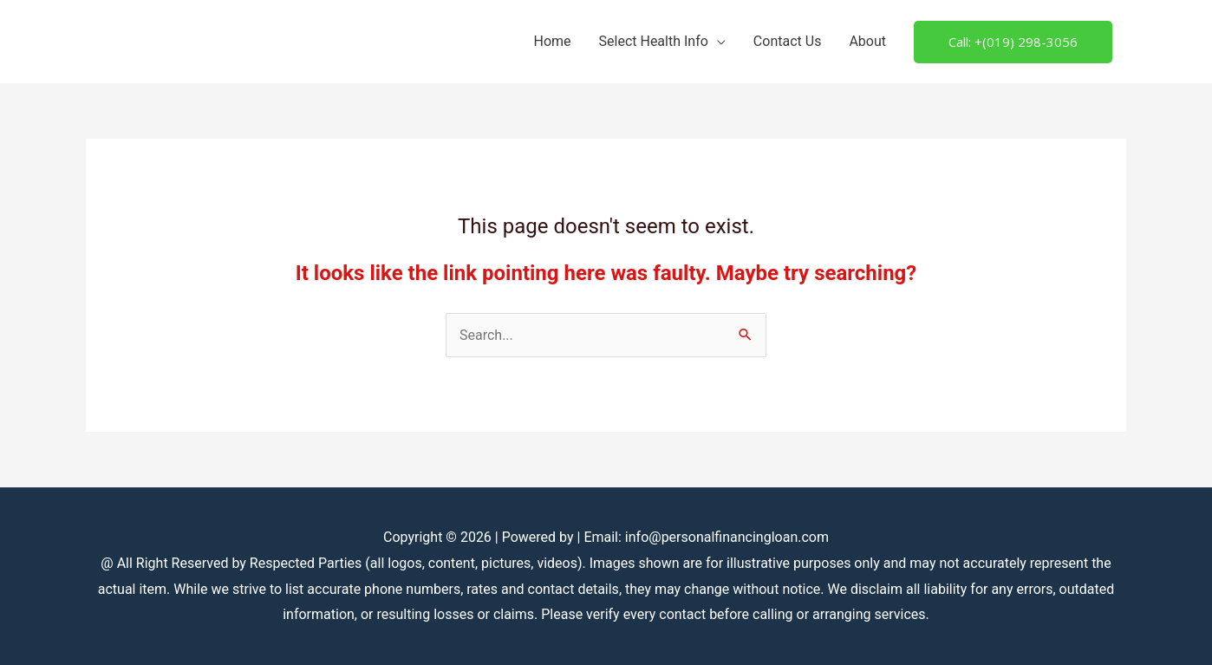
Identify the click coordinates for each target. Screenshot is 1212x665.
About (867, 41)
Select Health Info (653, 41)
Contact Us (787, 41)
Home (551, 41)
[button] (1013, 42)
